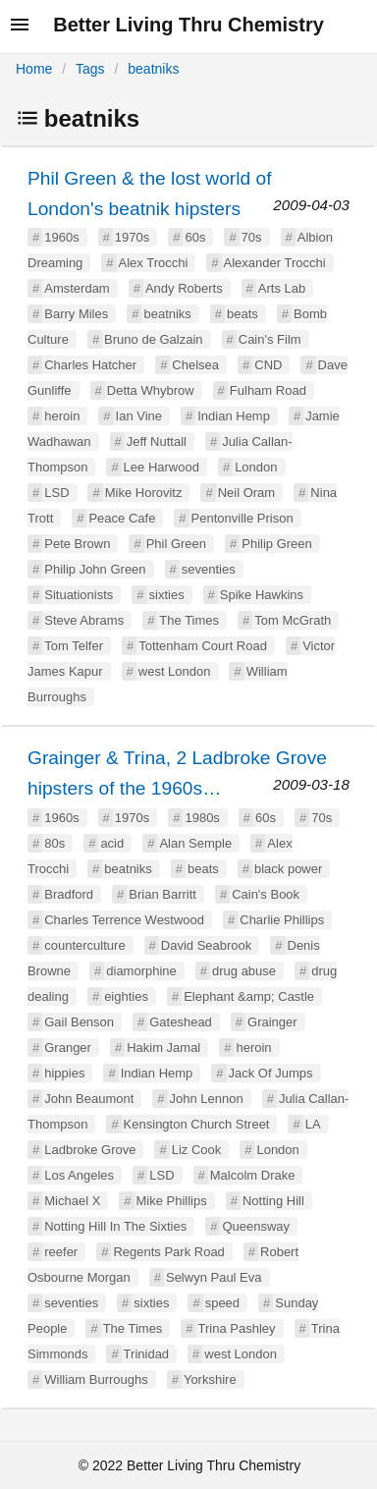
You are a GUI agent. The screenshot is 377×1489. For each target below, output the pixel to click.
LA (313, 1124)
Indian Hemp (233, 416)
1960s (61, 237)
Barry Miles (76, 313)
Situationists (78, 594)
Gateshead (180, 1022)
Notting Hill (273, 1200)
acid (112, 843)
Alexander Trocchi (275, 262)
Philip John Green (94, 569)
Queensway (256, 1226)
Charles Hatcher (90, 365)
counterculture (84, 945)
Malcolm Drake (253, 1175)
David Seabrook (206, 945)
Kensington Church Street (197, 1124)
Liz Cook (197, 1149)
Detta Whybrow (150, 390)
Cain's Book (265, 894)
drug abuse (244, 971)
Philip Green (277, 543)
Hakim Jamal (163, 1047)
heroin (62, 416)
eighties (126, 996)
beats (242, 313)
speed (222, 1303)
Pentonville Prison (242, 518)
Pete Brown (77, 543)
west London (174, 671)
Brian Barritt (162, 894)
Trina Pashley (237, 1328)
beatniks (153, 69)
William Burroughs (95, 1379)
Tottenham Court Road (202, 645)
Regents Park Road (168, 1251)
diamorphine (141, 971)
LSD (56, 492)
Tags (90, 69)
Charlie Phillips (282, 919)
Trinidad (146, 1354)
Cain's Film (270, 339)
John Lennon (206, 1098)
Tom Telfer (73, 645)
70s (252, 237)
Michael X (72, 1200)
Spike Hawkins (261, 594)
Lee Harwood (161, 467)
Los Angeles (79, 1175)
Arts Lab (281, 288)
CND (268, 365)
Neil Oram (247, 492)
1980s (202, 817)
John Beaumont (89, 1098)
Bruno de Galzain (153, 339)
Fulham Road (268, 390)
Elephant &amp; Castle (249, 996)
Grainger (272, 1022)
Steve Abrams (84, 620)
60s (195, 237)
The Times (189, 620)
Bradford (68, 894)
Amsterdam (76, 288)
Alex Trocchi (153, 262)
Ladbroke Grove (89, 1149)
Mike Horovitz (144, 492)
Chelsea (195, 365)
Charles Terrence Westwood (124, 919)
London (256, 467)
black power (288, 868)
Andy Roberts (184, 288)
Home (34, 69)
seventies (209, 569)
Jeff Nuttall (157, 441)
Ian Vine (139, 416)
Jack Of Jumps (271, 1073)
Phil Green (176, 543)
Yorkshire (210, 1379)
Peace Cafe (121, 518)
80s (54, 843)
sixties (167, 594)
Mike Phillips (171, 1200)
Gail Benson (79, 1022)
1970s (132, 237)
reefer (61, 1251)
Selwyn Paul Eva (214, 1277)
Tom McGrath (292, 620)
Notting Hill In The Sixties (115, 1226)
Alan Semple (195, 843)
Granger (67, 1047)
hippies (64, 1073)
